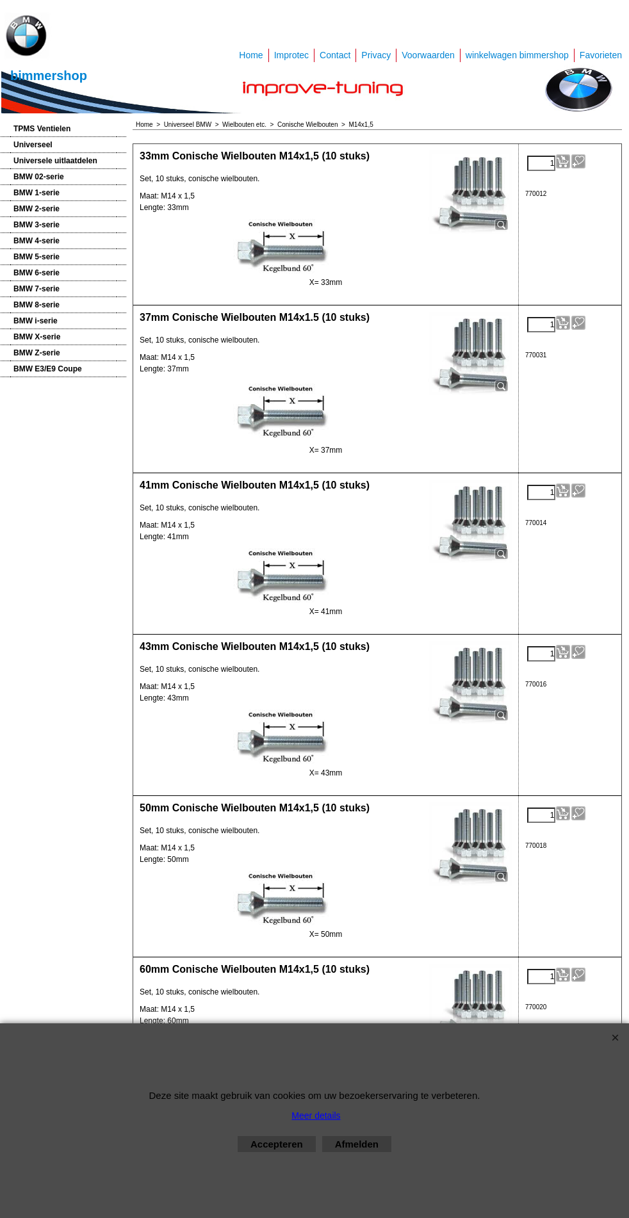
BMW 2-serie (36, 208)
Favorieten (601, 55)
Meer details (315, 1115)
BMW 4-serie (36, 240)
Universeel (33, 144)
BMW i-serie (35, 320)
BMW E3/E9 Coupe (47, 368)
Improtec (291, 55)
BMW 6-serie (36, 272)
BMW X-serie (36, 336)
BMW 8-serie (36, 304)
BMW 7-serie (36, 288)
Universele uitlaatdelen (55, 160)
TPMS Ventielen (41, 128)
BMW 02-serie (38, 176)
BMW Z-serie (36, 352)
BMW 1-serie (36, 192)
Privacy (376, 55)
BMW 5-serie (36, 256)
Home (251, 55)
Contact (335, 55)
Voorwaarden (428, 55)
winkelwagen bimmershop (517, 55)
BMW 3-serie (36, 224)
